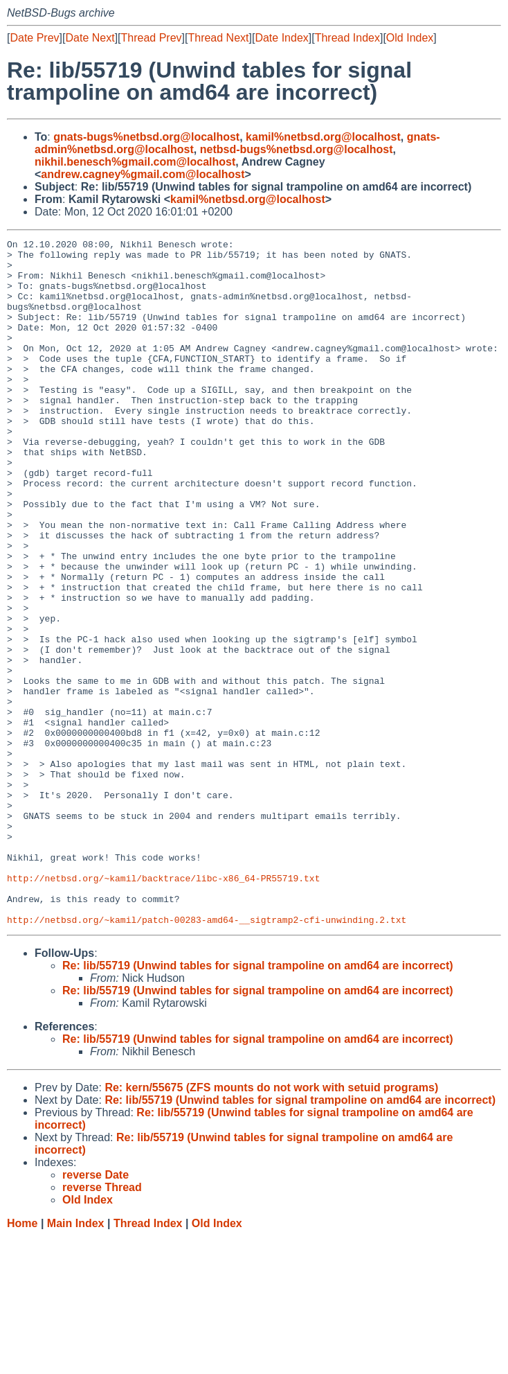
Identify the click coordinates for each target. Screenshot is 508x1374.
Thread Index (347, 38)
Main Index (76, 1360)
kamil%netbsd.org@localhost (323, 137)
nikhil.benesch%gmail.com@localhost (135, 162)
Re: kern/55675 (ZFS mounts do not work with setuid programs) (271, 1225)
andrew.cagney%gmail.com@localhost (142, 174)
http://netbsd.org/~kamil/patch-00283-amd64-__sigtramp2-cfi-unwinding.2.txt (206, 1056)
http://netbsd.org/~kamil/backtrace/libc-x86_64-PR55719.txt (163, 1007)
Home (22, 1360)
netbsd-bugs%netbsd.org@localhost (296, 149)
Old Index (409, 38)
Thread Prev (151, 38)
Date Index (281, 38)
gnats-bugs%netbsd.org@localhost (146, 137)
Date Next (89, 38)
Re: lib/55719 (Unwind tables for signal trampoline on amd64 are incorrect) (257, 1103)
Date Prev (34, 38)
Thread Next (218, 38)
